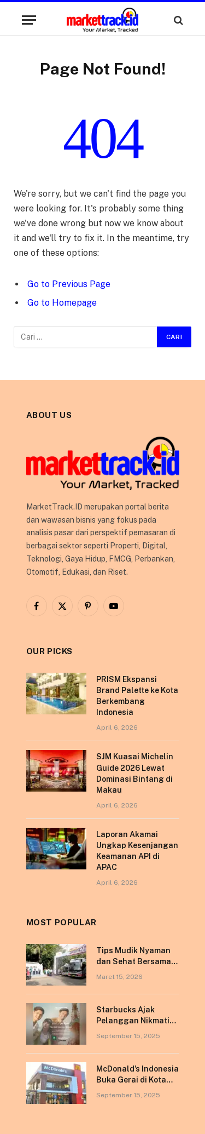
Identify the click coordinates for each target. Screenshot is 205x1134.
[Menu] (29, 20)
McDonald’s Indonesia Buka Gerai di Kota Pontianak (137, 1079)
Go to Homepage (62, 302)
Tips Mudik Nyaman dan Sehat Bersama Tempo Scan (133, 961)
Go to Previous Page (68, 284)
